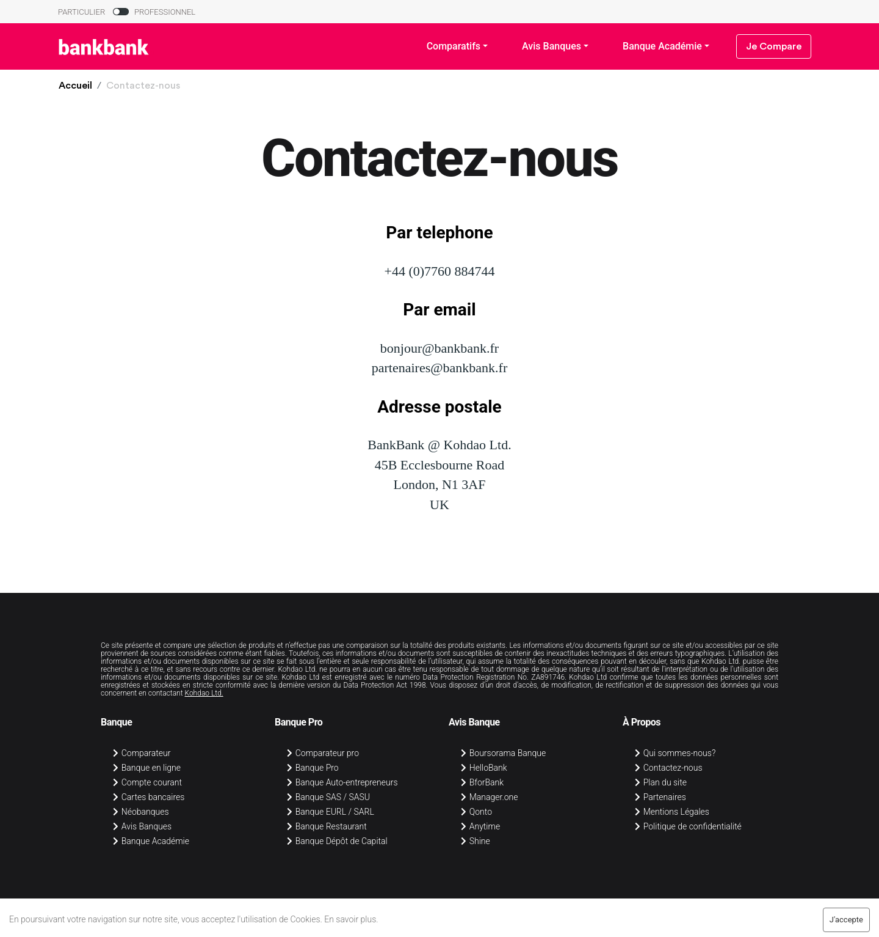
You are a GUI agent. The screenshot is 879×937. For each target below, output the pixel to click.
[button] (75, 85)
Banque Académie (151, 841)
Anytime (480, 826)
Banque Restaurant (327, 826)
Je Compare (773, 46)
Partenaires (660, 797)
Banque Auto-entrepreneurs (342, 782)
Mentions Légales (672, 812)
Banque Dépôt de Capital (337, 841)
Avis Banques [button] (551, 46)
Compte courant (147, 782)
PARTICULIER (81, 12)
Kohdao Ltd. (203, 693)
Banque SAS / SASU (328, 797)
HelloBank (484, 768)
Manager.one (489, 797)
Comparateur (141, 753)
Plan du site (661, 782)
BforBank (482, 782)
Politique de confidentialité (688, 826)
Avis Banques (142, 826)
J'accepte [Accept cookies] (846, 919)
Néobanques (141, 812)
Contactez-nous (669, 768)
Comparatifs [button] (453, 46)
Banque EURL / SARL (330, 812)
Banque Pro (313, 768)
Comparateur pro (323, 753)
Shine (475, 841)
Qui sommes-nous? (675, 753)
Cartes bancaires (148, 797)
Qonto (476, 812)
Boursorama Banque (503, 753)
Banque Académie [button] (662, 46)
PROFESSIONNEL (164, 12)
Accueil (75, 85)
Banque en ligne (147, 768)
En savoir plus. (351, 919)
